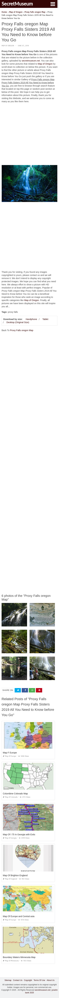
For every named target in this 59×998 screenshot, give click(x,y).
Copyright (28, 980)
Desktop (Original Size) (17, 322)
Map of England (10, 879)
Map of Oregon (8, 46)
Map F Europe (10, 752)
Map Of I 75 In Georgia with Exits (19, 834)
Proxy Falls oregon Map (21, 330)
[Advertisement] (29, 134)
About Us (50, 980)
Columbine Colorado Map (15, 793)
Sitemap (8, 980)
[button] (52, 4)
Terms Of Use (39, 980)
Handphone (31, 319)
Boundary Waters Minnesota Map (19, 957)
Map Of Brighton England (15, 875)
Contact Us (17, 980)
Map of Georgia (10, 838)
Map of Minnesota (11, 961)
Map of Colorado (10, 797)
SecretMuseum (17, 3)
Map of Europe (9, 756)
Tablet (45, 319)
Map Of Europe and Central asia (18, 916)
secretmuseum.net (31, 60)
